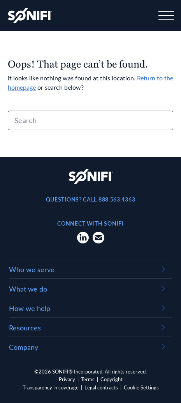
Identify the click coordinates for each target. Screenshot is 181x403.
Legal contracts (101, 387)
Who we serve (31, 269)
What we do (28, 289)
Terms (88, 379)
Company (23, 347)
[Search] (90, 120)
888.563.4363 (116, 199)
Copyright (111, 379)
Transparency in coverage (51, 387)
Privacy (67, 379)
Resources (25, 327)
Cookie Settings (141, 387)
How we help (29, 308)
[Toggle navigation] (165, 15)
